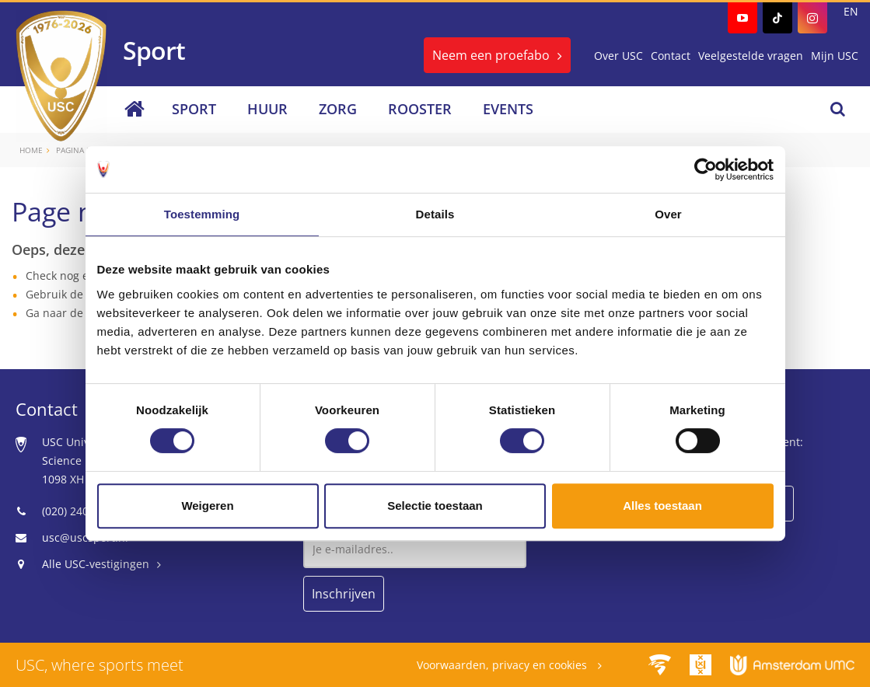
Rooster (420, 108)
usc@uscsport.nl (85, 537)
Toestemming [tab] (202, 214)
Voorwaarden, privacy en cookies (503, 664)
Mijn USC (834, 55)
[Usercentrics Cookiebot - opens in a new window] (706, 169)
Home (31, 150)
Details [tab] (435, 214)
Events (508, 108)
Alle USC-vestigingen (95, 563)
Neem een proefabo (491, 55)
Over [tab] (668, 214)
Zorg (338, 108)
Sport (194, 108)
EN (851, 11)
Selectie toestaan (435, 505)
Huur (267, 108)
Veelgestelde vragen (750, 55)
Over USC (618, 55)
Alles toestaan (662, 505)
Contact (670, 55)
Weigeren (207, 505)
